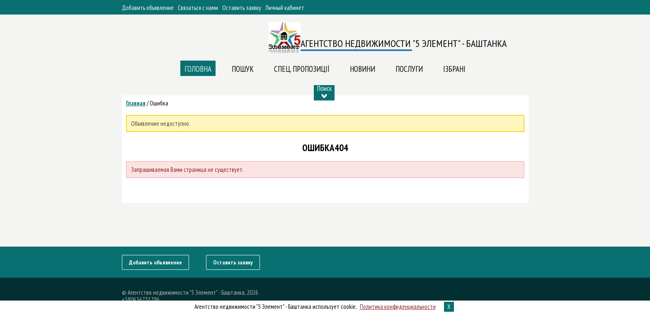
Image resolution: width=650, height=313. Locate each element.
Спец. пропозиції (302, 69)
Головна (197, 69)
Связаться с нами (198, 8)
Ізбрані (454, 69)
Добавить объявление (148, 8)
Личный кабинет (284, 8)
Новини (362, 69)
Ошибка (159, 103)
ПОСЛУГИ (409, 69)
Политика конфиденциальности (398, 307)
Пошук (243, 69)
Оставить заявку (241, 8)
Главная (136, 103)
